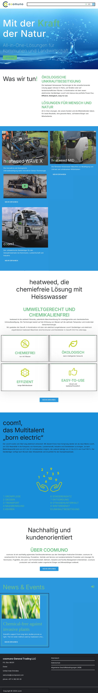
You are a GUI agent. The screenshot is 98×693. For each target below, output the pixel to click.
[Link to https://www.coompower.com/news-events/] (92, 588)
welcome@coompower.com (13, 675)
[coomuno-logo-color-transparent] (13, 2)
